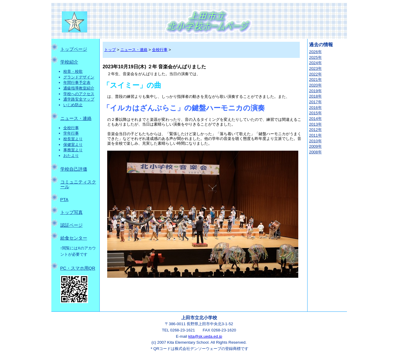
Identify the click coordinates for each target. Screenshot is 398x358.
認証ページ (71, 225)
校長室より (73, 139)
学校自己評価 (73, 169)
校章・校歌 (73, 71)
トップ (110, 49)
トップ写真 (71, 212)
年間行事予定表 (76, 82)
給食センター (73, 238)
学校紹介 (69, 62)
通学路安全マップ (78, 99)
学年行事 (71, 133)
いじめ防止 (73, 105)
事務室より (73, 150)
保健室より (73, 144)
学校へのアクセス (78, 94)
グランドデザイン (78, 77)
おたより (71, 155)
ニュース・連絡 (76, 118)
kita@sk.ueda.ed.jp (205, 336)
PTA (64, 199)
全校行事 (71, 128)
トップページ (73, 49)
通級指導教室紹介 (78, 88)
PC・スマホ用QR (77, 268)
